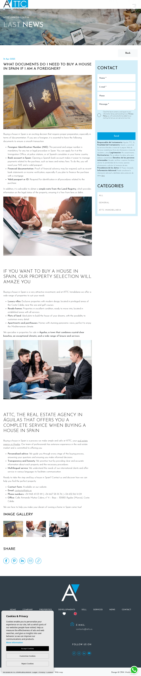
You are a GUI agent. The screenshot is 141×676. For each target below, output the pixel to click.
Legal (34, 672)
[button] (45, 609)
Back (127, 53)
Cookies (50, 672)
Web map (59, 672)
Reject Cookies (27, 663)
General (104, 203)
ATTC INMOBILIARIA (110, 210)
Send (116, 136)
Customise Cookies (27, 656)
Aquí (103, 176)
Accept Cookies (27, 648)
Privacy (42, 672)
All (101, 196)
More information (14, 642)
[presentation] (112, 126)
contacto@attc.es (23, 490)
